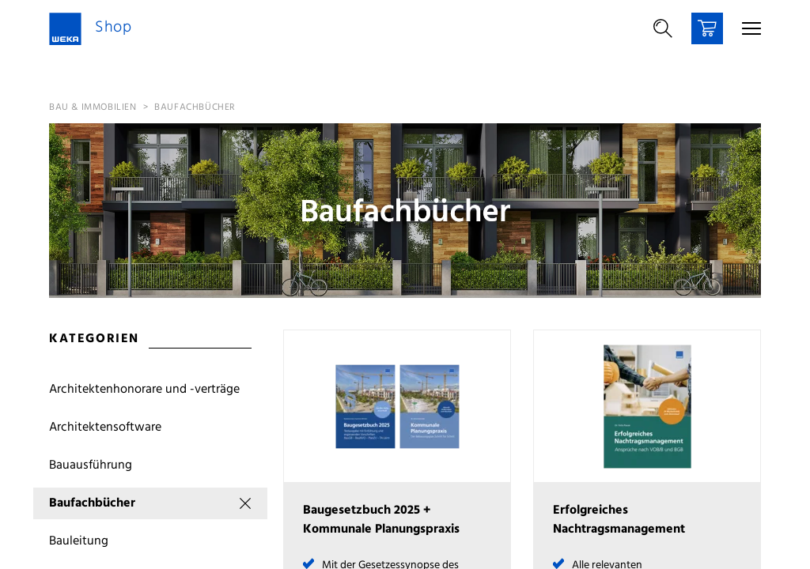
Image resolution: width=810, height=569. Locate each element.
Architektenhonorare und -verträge (144, 389)
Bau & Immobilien (93, 107)
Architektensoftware (105, 427)
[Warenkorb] (707, 28)
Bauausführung (90, 465)
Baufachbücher (195, 107)
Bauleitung (78, 541)
